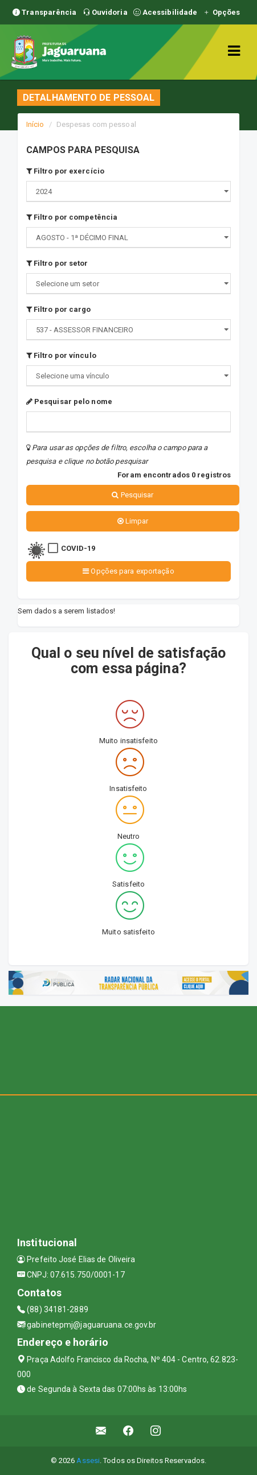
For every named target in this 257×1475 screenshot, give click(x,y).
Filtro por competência (71, 217)
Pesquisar (132, 495)
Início (35, 124)
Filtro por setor (57, 263)
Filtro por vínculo (61, 355)
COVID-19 (78, 548)
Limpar (133, 521)
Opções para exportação (128, 571)
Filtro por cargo (58, 309)
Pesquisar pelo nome (69, 401)
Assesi (88, 1460)
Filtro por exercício (65, 171)
